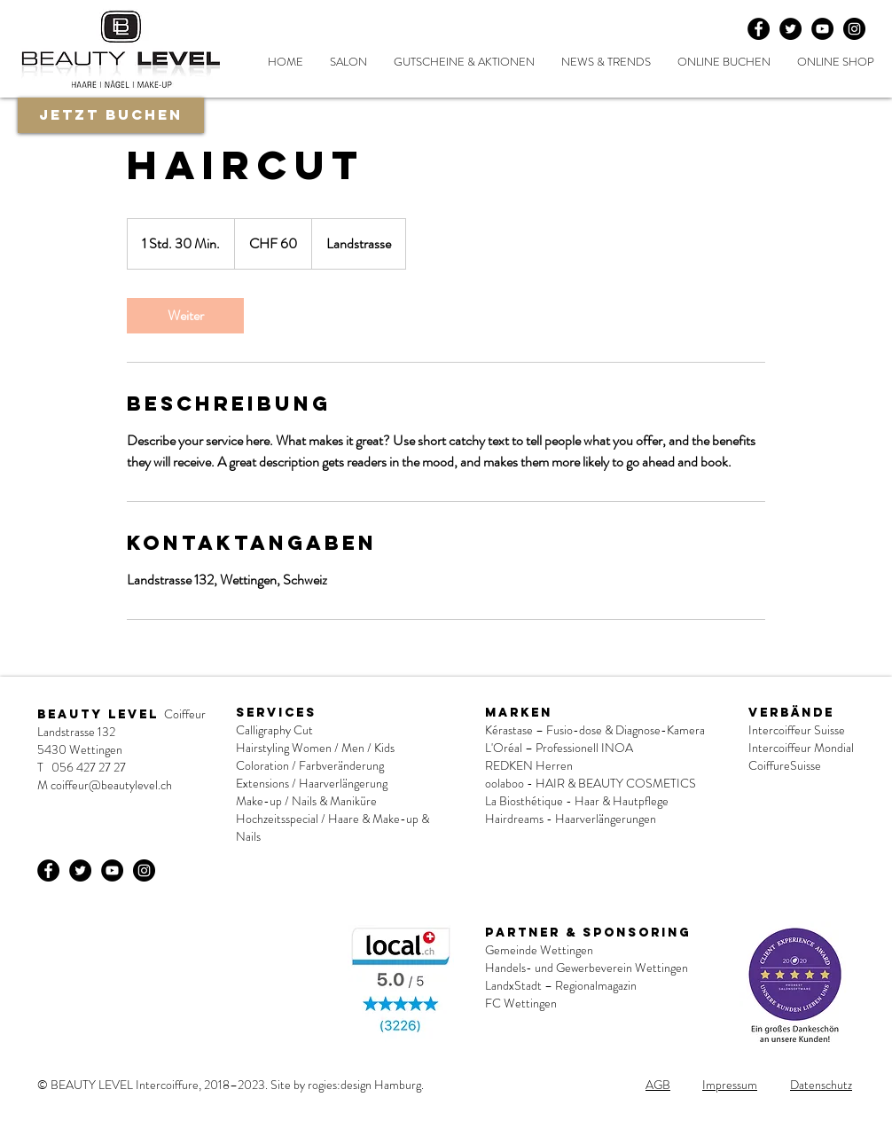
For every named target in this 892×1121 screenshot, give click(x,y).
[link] (185, 315)
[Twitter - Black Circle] (790, 29)
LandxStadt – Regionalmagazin (561, 985)
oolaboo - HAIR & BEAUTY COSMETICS (592, 783)
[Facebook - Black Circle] (758, 29)
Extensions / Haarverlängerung (311, 783)
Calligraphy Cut (274, 730)
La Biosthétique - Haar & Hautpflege (577, 801)
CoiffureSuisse (784, 765)
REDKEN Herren (529, 765)
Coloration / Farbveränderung (310, 765)
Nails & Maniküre (334, 801)
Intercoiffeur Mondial (801, 747)
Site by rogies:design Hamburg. (347, 1085)
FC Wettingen (521, 1003)
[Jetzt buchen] (111, 115)
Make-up (259, 801)
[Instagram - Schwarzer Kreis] (854, 29)
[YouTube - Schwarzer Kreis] (822, 29)
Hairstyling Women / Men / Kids (315, 747)
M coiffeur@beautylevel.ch (104, 785)
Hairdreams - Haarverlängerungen (570, 818)
